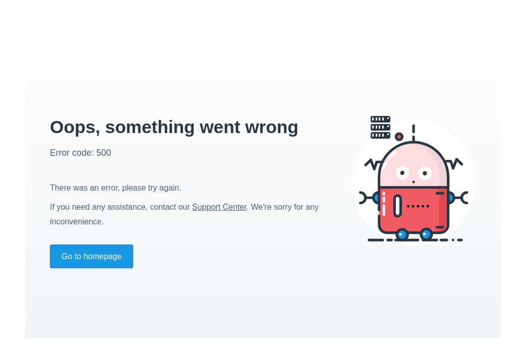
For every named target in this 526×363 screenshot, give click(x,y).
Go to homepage (92, 256)
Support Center (219, 207)
